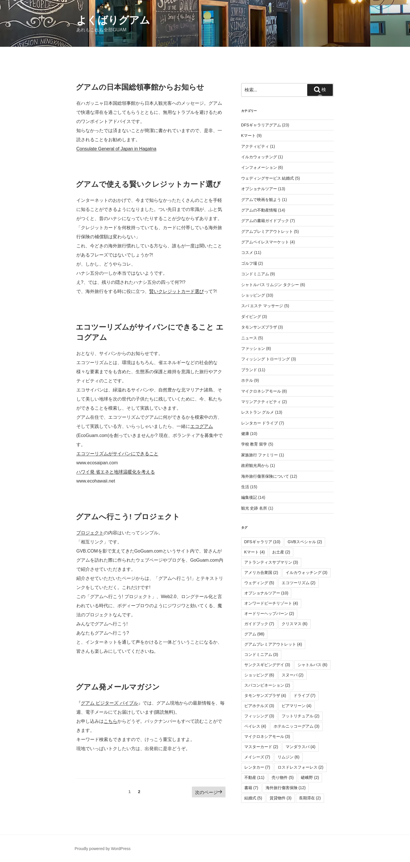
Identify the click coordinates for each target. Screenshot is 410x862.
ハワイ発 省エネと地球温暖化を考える (115, 471)
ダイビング (251, 316)
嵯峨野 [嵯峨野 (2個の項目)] (310, 777)
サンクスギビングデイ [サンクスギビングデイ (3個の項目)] (267, 664)
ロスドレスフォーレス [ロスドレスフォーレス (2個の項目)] (300, 767)
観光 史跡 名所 (254, 508)
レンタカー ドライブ (259, 423)
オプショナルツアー (259, 188)
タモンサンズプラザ (259, 327)
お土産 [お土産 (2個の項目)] (281, 552)
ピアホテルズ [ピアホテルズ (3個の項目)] (259, 705)
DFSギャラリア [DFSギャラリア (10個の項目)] (262, 541)
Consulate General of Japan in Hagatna (116, 148)
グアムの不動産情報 (259, 210)
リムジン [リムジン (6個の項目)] (289, 757)
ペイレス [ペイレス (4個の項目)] (255, 726)
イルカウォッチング (259, 157)
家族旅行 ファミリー (259, 455)
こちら (110, 721)
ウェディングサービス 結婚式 (267, 178)
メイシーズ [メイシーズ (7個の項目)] (257, 757)
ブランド (249, 370)
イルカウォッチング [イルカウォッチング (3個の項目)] (306, 572)
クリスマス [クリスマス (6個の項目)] (295, 623)
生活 (245, 487)
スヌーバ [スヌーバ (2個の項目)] (293, 675)
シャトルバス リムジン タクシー (270, 284)
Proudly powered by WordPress (103, 848)
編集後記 (249, 497)
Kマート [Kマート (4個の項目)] (254, 552)
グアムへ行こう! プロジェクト (128, 516)
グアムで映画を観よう (261, 199)
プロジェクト (90, 532)
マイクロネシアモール (261, 391)
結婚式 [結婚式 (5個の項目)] (253, 798)
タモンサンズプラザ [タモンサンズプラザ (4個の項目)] (265, 695)
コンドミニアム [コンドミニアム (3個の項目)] (261, 654)
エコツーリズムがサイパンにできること (117, 453)
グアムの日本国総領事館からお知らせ (140, 87)
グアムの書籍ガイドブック (265, 220)
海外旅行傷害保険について (265, 476)
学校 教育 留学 (254, 444)
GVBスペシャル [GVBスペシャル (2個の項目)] (305, 541)
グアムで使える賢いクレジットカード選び (148, 184)
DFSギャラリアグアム (261, 125)
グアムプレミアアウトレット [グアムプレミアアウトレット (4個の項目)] (273, 644)
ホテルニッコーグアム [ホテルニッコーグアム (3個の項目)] (296, 726)
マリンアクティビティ (261, 401)
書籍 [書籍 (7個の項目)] (251, 787)
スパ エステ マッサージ (262, 305)
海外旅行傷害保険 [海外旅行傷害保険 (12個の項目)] (286, 787)
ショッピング (253, 295)
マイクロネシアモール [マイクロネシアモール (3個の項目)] (267, 736)
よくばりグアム (113, 20)
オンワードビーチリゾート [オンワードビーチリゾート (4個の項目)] (271, 603)
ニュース (249, 338)
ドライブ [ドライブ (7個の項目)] (304, 695)
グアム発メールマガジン (118, 687)
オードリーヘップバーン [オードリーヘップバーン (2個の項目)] (269, 613)
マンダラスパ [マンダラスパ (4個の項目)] (300, 746)
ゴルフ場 (249, 263)
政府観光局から (255, 465)
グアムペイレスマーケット (265, 242)
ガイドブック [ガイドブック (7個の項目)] (259, 623)
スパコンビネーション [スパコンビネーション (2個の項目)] (267, 685)
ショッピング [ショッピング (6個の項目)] (259, 675)
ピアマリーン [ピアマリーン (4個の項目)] (296, 705)
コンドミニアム (255, 274)
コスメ (247, 252)
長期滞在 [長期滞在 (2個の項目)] (310, 798)
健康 (245, 433)
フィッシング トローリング (265, 359)
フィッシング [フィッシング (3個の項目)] (259, 716)
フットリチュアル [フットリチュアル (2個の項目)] (300, 716)
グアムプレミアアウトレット (267, 231)
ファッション (253, 348)
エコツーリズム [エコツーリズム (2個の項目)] (298, 582)
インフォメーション (259, 167)
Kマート (248, 135)
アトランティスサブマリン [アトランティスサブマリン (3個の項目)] (271, 562)
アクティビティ (255, 146)
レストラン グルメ (257, 412)
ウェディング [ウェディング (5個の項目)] (259, 582)
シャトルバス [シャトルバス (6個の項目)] (312, 664)
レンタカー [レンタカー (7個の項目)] (257, 767)
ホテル (247, 380)
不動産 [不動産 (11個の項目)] (254, 777)
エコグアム (201, 426)
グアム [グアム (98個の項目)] (254, 634)
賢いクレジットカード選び (176, 291)
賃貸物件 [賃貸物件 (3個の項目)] (281, 798)
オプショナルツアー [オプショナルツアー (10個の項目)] (266, 593)
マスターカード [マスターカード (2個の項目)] (261, 746)
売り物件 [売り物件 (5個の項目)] (283, 777)
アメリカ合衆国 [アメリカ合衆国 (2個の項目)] (261, 572)
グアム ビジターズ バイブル (109, 703)
